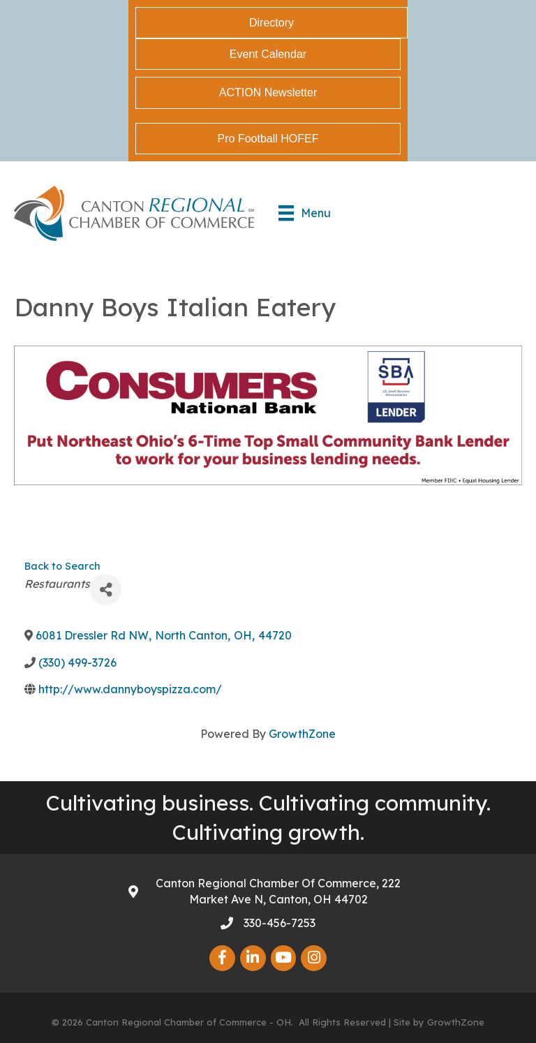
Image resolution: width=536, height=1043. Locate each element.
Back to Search (62, 566)
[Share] (105, 589)
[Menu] (304, 213)
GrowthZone (302, 734)
